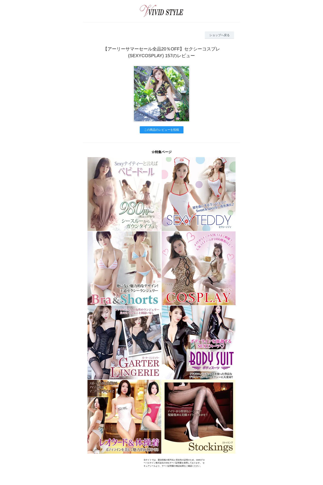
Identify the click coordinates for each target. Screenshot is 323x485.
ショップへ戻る (219, 35)
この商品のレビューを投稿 (161, 129)
